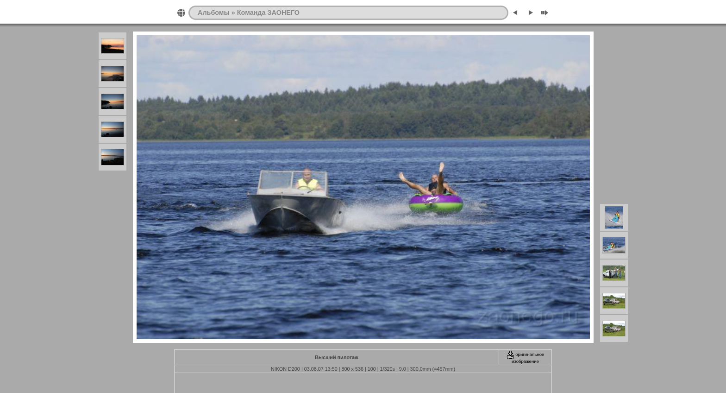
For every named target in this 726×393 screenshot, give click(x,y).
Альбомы (214, 12)
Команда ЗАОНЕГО (268, 12)
